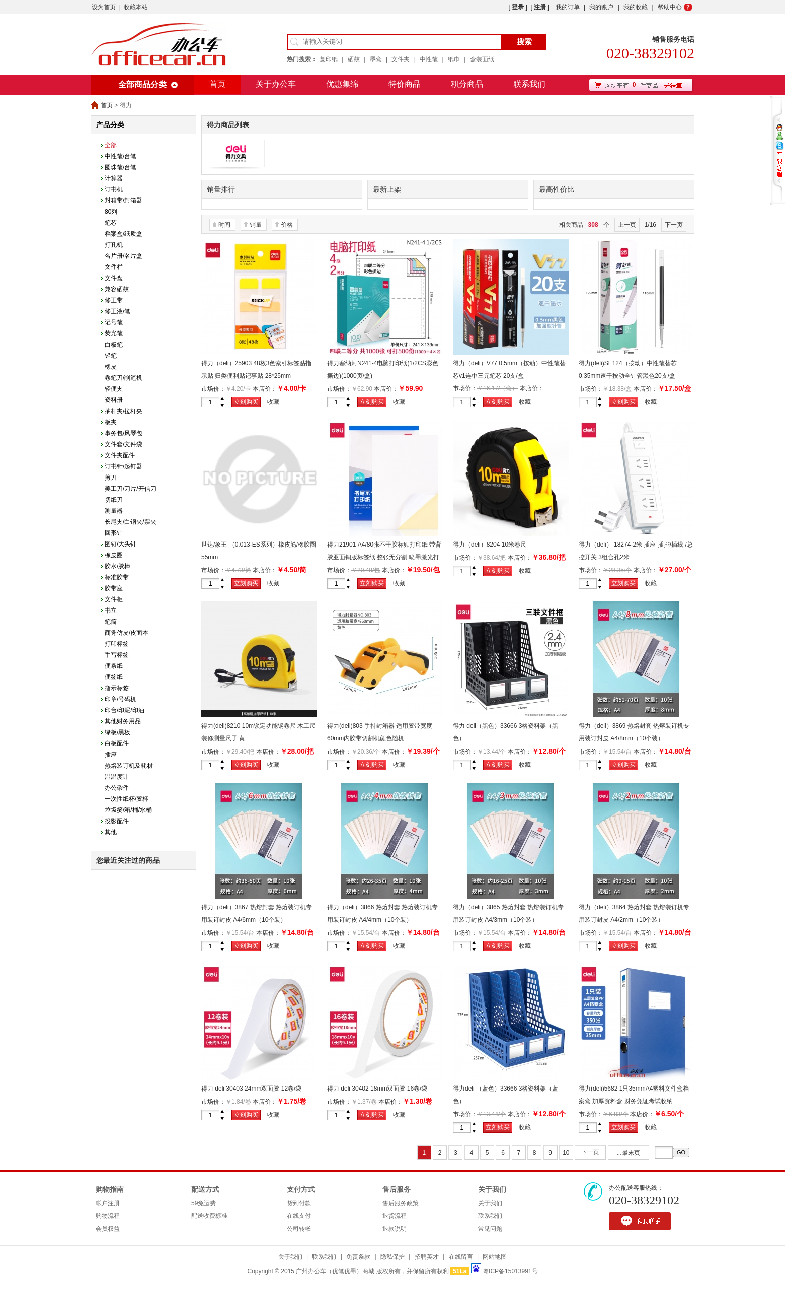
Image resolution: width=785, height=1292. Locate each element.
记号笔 (114, 322)
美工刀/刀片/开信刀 (130, 488)
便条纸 (114, 665)
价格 (287, 224)
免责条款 (358, 1256)
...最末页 (628, 1153)
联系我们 (529, 84)
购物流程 (108, 1215)
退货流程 (394, 1215)
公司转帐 (299, 1228)
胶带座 (114, 588)
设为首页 (104, 7)
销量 (256, 224)
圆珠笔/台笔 (120, 167)
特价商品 (404, 84)
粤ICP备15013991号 (510, 1271)
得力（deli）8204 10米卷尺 (489, 544)
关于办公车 (276, 84)
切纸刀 (114, 499)
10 (566, 1153)
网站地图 (495, 1256)
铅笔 (111, 355)
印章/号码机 (120, 699)
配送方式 (205, 1189)
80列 (111, 211)
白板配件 (117, 743)
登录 (518, 7)
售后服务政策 (400, 1203)
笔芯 (111, 222)
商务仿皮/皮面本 (126, 632)
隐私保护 (392, 1256)
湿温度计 (117, 776)
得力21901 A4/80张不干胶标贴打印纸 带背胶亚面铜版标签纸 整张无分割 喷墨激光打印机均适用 (384, 557)
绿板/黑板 (117, 732)
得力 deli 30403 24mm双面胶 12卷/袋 (251, 1088)
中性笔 (429, 59)
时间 (224, 224)
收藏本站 (136, 7)
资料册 (114, 399)
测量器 (114, 510)
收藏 (273, 401)
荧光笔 (114, 333)
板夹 (111, 422)
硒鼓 (354, 59)
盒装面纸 (482, 59)
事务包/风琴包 (123, 433)
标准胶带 (117, 577)
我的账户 (601, 7)
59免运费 (203, 1203)
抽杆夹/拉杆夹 (123, 411)
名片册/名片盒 (123, 255)
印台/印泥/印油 (124, 710)
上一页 (627, 224)
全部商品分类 (142, 84)
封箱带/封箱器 (123, 200)
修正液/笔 (117, 311)
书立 (111, 610)
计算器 (114, 178)
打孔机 (114, 244)
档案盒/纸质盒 (123, 233)
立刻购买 (246, 401)
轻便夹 (114, 388)
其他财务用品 (123, 721)
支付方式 (301, 1189)
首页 (217, 84)
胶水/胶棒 (117, 566)
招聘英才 (427, 1256)
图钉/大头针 (120, 544)
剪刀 (111, 477)
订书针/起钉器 (123, 466)
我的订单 (568, 7)
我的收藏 (635, 7)
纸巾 (454, 59)
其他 (111, 832)
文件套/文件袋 (123, 444)
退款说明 (394, 1228)
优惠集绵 (342, 84)
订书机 (114, 189)
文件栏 (114, 266)
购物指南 (110, 1189)
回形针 (114, 532)
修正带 (114, 300)
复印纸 (329, 59)
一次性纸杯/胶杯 (126, 798)
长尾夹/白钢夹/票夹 (130, 521)
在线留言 (461, 1256)
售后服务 (396, 1189)
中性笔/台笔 (120, 156)
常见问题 (490, 1228)
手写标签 (117, 654)
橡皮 (111, 366)
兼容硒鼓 (117, 289)
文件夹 (400, 59)
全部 (111, 145)
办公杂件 (117, 787)
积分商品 (467, 84)
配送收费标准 (209, 1215)
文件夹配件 (120, 455)
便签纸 (114, 677)
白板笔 (114, 344)
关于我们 (492, 1189)
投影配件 (117, 821)
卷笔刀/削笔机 (123, 377)
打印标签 (117, 643)
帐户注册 (108, 1203)
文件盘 (114, 278)
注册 (540, 7)
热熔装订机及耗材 (129, 765)
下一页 (674, 224)
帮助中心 (670, 7)
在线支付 (299, 1215)
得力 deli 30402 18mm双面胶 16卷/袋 (377, 1088)
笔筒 (111, 621)
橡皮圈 (114, 555)
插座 (111, 754)
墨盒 (376, 59)
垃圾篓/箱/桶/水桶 (128, 809)
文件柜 (114, 599)
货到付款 (299, 1203)
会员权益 (108, 1228)
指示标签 (117, 688)
